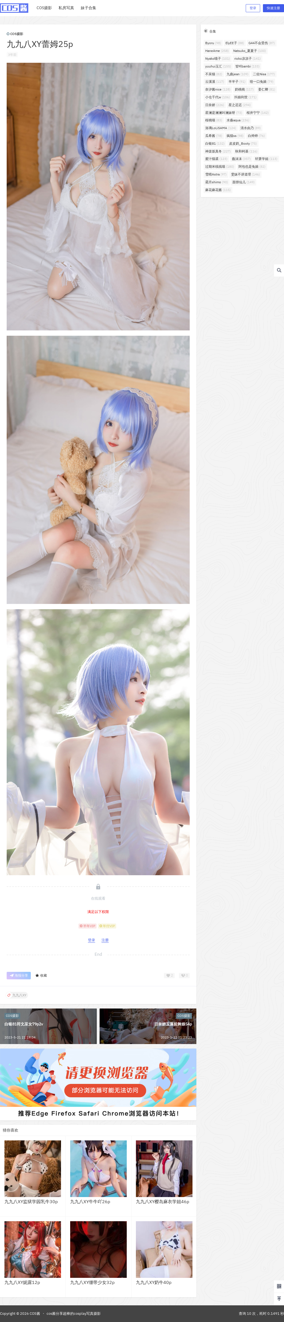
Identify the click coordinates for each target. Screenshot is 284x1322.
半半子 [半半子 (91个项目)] (237, 81)
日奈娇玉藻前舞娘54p (173, 1024)
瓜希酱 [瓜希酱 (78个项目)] (213, 136)
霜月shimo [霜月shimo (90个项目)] (216, 182)
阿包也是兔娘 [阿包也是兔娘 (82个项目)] (252, 166)
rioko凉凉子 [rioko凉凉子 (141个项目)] (247, 58)
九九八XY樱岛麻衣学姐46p (162, 1201)
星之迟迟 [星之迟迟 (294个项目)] (240, 105)
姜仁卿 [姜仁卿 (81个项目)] (266, 89)
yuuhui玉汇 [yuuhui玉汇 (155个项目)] (218, 66)
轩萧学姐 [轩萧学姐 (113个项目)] (266, 159)
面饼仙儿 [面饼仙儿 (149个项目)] (243, 182)
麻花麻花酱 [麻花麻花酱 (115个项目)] (218, 190)
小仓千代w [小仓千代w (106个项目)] (217, 97)
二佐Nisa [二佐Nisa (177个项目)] (264, 74)
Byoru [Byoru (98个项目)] (213, 43)
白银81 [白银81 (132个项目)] (215, 143)
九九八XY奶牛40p (153, 1282)
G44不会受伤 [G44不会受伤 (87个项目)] (261, 43)
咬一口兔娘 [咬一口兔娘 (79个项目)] (261, 81)
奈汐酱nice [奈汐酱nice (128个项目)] (217, 89)
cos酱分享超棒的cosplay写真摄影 (74, 1313)
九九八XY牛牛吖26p (90, 1201)
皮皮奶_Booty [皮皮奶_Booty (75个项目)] (243, 143)
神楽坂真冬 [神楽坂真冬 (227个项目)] (218, 151)
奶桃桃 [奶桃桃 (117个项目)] (244, 89)
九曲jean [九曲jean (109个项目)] (237, 74)
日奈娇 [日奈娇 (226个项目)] (214, 105)
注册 (105, 940)
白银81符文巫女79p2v (23, 1024)
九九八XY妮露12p (22, 1282)
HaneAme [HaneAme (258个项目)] (217, 51)
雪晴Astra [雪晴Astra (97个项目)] (216, 174)
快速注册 (273, 8)
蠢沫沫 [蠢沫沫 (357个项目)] (241, 159)
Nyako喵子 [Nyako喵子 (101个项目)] (217, 58)
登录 (253, 8)
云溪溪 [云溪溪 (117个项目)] (214, 81)
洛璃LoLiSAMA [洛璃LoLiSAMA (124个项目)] (220, 128)
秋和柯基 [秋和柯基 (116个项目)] (246, 151)
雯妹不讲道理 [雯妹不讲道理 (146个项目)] (245, 174)
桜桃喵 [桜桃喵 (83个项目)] (213, 120)
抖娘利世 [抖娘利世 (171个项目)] (245, 97)
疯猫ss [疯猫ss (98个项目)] (235, 136)
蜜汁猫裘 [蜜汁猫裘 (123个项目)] (216, 159)
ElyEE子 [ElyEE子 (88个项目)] (234, 43)
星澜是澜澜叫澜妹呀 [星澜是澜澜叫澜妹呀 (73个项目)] (223, 113)
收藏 (41, 975)
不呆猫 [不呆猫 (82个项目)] (213, 74)
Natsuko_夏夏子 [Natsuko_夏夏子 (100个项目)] (249, 51)
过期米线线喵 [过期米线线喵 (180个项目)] (219, 166)
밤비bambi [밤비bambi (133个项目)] (247, 66)
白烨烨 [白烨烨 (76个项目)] (256, 136)
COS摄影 (15, 34)
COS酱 (34, 1313)
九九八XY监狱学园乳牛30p (31, 1201)
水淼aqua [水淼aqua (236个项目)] (238, 120)
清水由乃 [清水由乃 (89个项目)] (250, 128)
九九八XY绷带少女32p (92, 1282)
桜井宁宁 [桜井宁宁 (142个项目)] (258, 113)
